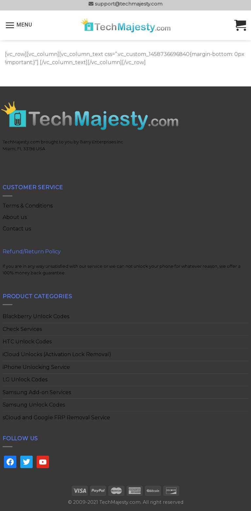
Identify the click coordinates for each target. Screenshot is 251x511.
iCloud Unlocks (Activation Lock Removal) (57, 354)
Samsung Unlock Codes (34, 405)
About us (15, 217)
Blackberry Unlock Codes (36, 316)
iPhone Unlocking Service (36, 367)
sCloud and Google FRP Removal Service (56, 417)
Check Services (22, 329)
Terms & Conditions (28, 206)
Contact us (17, 229)
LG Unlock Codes (25, 379)
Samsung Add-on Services (37, 392)
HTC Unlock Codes (27, 341)
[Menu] (18, 25)
